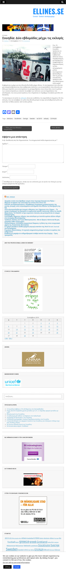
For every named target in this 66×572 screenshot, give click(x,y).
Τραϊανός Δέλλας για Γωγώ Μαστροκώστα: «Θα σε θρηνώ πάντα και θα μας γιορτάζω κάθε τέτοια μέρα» (32, 220)
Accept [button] (17, 567)
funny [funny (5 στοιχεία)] (17, 542)
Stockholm (17, 118)
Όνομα (5, 166)
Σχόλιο (5, 144)
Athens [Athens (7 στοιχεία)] (24, 538)
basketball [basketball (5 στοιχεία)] (30, 538)
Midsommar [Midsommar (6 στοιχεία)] (11, 546)
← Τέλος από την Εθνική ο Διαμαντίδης (12, 128)
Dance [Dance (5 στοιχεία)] (41, 538)
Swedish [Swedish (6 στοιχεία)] (21, 550)
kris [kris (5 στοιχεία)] (52, 542)
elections (10, 118)
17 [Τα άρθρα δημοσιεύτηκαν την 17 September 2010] (41, 329)
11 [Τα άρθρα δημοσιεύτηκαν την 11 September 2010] (49, 326)
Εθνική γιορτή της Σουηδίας (16, 414)
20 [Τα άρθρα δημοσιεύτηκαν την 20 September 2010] (8, 333)
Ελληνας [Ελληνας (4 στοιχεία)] (52, 550)
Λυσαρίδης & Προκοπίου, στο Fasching (19, 417)
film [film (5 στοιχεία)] (60, 538)
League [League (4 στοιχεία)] (56, 542)
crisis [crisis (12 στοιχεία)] (36, 538)
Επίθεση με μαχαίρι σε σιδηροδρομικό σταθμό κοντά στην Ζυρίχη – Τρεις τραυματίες (31, 234)
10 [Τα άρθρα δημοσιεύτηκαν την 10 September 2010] (41, 326)
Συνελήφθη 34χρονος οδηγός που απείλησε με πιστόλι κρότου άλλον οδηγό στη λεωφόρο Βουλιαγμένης (32, 217)
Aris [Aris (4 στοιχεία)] (20, 538)
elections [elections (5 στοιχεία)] (47, 538)
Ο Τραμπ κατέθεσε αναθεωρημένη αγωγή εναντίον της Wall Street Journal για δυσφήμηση (32, 227)
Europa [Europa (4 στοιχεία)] (56, 538)
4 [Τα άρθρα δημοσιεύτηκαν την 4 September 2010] (49, 323)
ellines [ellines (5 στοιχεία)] (52, 538)
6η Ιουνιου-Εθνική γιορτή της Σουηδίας (19, 424)
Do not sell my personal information (16, 562)
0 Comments (26, 41)
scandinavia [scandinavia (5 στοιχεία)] (34, 546)
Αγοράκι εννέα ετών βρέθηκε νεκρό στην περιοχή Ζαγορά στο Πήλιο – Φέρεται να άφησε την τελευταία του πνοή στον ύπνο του (30, 202)
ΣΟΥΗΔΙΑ (4, 35)
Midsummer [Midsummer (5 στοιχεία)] (19, 546)
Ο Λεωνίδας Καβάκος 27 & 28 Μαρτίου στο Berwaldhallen (25, 409)
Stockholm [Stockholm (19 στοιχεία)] (44, 545)
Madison (6, 41)
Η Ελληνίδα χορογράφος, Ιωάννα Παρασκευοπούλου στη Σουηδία (28, 419)
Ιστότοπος (5, 177)
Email (4, 172)
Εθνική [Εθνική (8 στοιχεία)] (46, 549)
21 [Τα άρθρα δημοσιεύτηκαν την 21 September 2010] (17, 333)
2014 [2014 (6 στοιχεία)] (11, 538)
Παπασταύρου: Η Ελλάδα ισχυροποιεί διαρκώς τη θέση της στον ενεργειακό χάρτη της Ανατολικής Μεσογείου (32, 224)
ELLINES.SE (48, 11)
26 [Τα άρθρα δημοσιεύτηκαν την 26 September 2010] (57, 333)
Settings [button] (7, 567)
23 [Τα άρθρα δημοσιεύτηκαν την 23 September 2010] (33, 333)
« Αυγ (6, 338)
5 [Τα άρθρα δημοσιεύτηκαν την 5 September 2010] (57, 323)
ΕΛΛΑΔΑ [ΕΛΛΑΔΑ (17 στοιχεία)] (39, 549)
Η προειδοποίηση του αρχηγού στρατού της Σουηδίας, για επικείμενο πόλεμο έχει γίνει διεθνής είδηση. (33, 421)
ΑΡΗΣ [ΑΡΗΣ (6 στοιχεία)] (26, 550)
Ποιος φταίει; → (57, 128)
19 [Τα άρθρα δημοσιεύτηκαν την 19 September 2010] (57, 329)
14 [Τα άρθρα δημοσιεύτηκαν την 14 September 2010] (17, 329)
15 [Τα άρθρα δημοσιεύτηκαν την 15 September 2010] (25, 329)
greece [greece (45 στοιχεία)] (24, 541)
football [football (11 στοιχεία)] (11, 542)
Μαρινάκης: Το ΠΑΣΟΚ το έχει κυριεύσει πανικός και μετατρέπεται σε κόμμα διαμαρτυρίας (32, 214)
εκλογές (23, 98)
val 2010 (39, 118)
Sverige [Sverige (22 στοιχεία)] (55, 545)
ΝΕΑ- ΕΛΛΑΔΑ (10, 197)
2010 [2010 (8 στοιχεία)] (7, 538)
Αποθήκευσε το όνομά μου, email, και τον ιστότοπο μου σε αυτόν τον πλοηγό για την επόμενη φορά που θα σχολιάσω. (31, 183)
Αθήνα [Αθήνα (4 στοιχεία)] (32, 550)
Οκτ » (10, 338)
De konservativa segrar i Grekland (17, 426)
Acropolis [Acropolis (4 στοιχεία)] (16, 538)
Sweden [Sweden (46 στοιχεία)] (12, 549)
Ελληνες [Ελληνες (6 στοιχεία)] (57, 550)
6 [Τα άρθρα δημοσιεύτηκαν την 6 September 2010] (8, 326)
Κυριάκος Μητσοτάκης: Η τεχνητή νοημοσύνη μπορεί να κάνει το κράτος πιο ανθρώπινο (32, 231)
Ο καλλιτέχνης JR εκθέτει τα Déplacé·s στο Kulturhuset (24, 416)
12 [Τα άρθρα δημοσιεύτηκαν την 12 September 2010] (57, 326)
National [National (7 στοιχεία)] (27, 545)
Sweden (32, 118)
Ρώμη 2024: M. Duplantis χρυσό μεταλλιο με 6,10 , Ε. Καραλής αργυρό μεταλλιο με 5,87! (32, 411)
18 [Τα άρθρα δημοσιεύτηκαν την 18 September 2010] (49, 329)
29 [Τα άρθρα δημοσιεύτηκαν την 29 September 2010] (25, 336)
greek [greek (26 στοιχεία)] (32, 541)
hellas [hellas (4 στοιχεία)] (49, 542)
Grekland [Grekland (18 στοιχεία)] (42, 541)
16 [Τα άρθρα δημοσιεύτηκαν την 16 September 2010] (33, 329)
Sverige (25, 118)
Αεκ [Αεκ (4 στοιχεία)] (29, 550)
